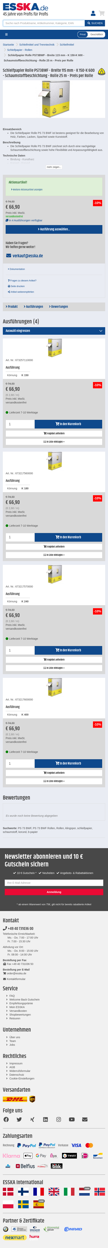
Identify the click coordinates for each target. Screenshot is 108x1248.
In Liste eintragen (54, 442)
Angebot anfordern (54, 434)
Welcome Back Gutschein (24, 999)
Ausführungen (33, 306)
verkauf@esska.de (24, 256)
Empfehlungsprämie (21, 1003)
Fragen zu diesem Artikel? (22, 280)
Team (12, 1041)
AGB (12, 1067)
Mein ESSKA (17, 1007)
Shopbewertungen (20, 1014)
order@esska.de (14, 973)
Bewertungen (58, 306)
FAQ (12, 995)
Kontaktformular (14, 979)
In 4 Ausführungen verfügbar (24, 220)
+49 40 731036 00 (18, 929)
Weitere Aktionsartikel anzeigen (26, 190)
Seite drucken (16, 286)
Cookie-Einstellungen (21, 1078)
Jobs (12, 1044)
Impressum (15, 1063)
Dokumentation (16, 269)
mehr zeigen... (54, 167)
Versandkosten (18, 1010)
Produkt (12, 306)
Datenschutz (16, 1074)
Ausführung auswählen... (54, 229)
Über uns (14, 1037)
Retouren (14, 1018)
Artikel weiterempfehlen (21, 292)
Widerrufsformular (19, 1070)
